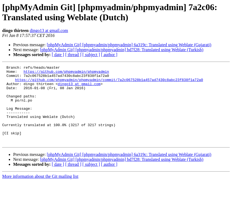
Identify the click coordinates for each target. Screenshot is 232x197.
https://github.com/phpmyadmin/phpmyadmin (66, 73)
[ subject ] (91, 54)
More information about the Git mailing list (40, 192)
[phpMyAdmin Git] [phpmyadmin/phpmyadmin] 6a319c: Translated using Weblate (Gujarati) (129, 44)
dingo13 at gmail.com (49, 30)
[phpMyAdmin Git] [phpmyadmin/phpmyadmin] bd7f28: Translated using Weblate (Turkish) (121, 49)
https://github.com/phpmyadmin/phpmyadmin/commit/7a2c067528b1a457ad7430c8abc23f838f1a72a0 (109, 82)
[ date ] (58, 54)
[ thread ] (73, 54)
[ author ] (109, 54)
